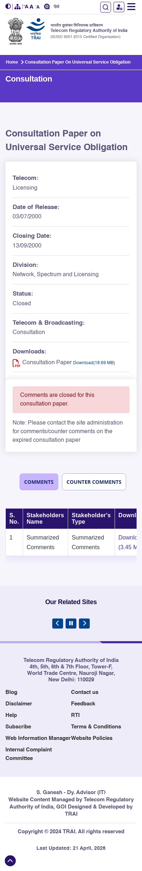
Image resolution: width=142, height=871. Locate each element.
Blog (11, 692)
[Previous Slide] (57, 623)
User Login (119, 7)
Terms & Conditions (96, 726)
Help (11, 715)
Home (12, 62)
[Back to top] (10, 860)
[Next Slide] (84, 623)
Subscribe (18, 726)
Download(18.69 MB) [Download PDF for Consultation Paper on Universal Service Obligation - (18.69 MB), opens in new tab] (94, 363)
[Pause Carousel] (71, 623)
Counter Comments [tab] (94, 481)
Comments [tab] (39, 481)
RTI (75, 715)
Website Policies (91, 738)
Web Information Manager (38, 738)
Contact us (84, 692)
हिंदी (56, 7)
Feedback (83, 703)
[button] (9, 7)
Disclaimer (18, 703)
